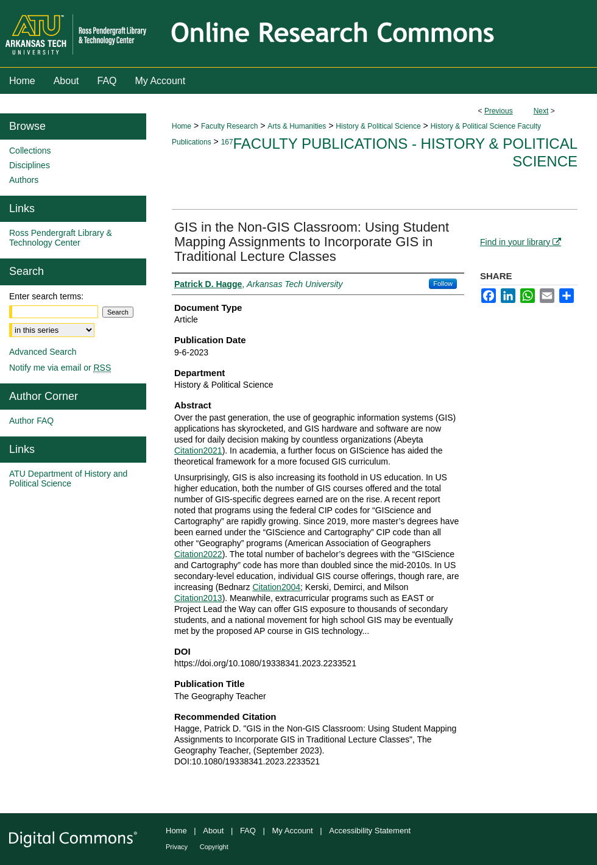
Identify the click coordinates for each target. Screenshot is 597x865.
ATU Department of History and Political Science (68, 478)
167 (227, 142)
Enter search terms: (46, 296)
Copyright (214, 846)
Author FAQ (31, 420)
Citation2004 (276, 587)
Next (541, 111)
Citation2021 (198, 450)
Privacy (177, 846)
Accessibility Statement (370, 830)
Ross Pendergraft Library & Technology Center (60, 237)
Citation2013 (198, 598)
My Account (292, 830)
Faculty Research (229, 126)
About (213, 830)
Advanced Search (43, 352)
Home (181, 126)
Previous (498, 111)
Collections (30, 150)
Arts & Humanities (296, 126)
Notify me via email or (60, 367)
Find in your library (520, 242)
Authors (23, 180)
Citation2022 (198, 554)
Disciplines (29, 165)
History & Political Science (378, 126)
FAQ (248, 830)
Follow (443, 283)
